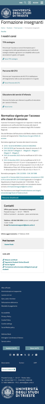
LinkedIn (18, 355)
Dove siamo (5, 363)
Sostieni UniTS (11, 348)
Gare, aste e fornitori (8, 299)
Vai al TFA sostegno (11, 59)
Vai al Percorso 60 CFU (12, 83)
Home (3, 28)
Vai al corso (8, 106)
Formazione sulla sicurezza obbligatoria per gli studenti (20, 268)
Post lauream (18, 28)
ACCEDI (35, 2)
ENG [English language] (21, 2)
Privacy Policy (6, 316)
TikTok (32, 355)
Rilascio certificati (11, 260)
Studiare (9, 28)
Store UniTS (34, 348)
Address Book (6, 334)
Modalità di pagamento (9, 306)
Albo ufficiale (5, 288)
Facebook (14, 355)
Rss (36, 355)
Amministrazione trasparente (11, 291)
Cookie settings (6, 324)
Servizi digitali (10, 264)
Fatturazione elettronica (9, 302)
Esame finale (9, 244)
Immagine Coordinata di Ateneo (12, 338)
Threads (29, 355)
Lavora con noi (6, 295)
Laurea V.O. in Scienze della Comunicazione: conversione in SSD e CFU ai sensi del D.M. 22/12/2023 (22, 178)
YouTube (21, 355)
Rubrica (29, 2)
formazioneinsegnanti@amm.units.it (20, 187)
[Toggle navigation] (42, 2)
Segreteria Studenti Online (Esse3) (17, 262)
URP (35, 363)
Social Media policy (7, 327)
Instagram (10, 355)
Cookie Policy (6, 320)
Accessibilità (5, 313)
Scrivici (21, 363)
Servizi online (6, 341)
